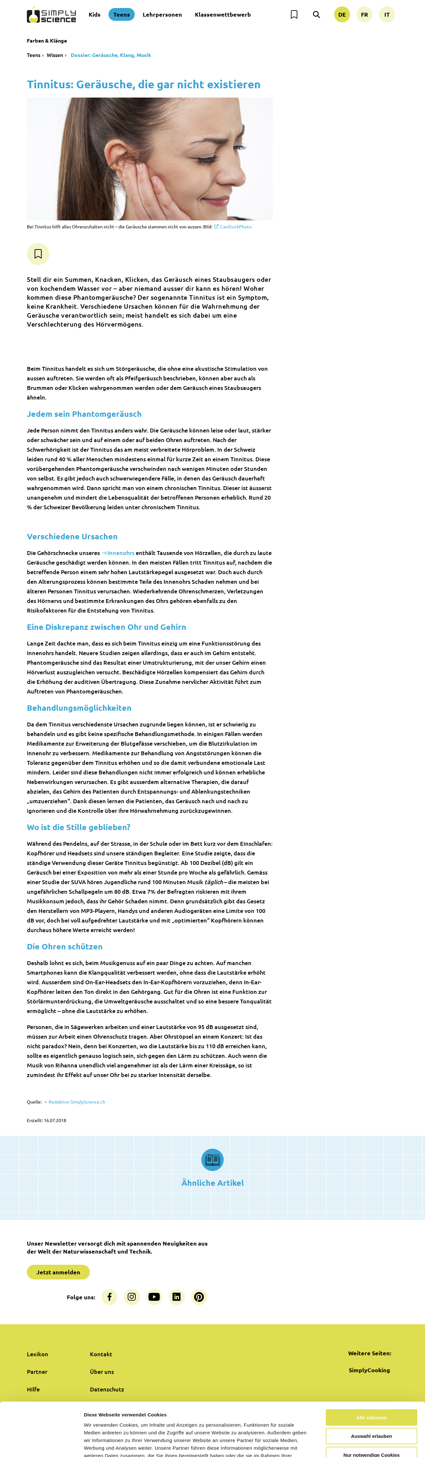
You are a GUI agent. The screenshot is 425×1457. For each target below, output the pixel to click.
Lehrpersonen (162, 14)
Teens (121, 14)
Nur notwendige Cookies (371, 1410)
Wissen (55, 54)
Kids (94, 14)
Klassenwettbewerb (223, 14)
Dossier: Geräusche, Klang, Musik (110, 54)
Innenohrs (121, 552)
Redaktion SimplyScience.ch (76, 1102)
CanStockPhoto (236, 226)
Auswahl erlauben (371, 1391)
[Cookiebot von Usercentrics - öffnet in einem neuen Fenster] (41, 1444)
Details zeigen (340, 1444)
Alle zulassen (371, 1372)
